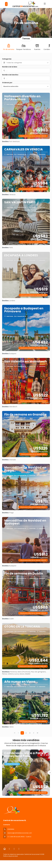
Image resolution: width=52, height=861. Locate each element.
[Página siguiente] (33, 733)
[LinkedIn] (19, 848)
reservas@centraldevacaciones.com (19, 833)
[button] (26, 86)
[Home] (4, 848)
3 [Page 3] (29, 733)
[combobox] (26, 78)
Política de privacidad (10, 856)
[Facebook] (9, 848)
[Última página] (37, 733)
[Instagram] (14, 848)
